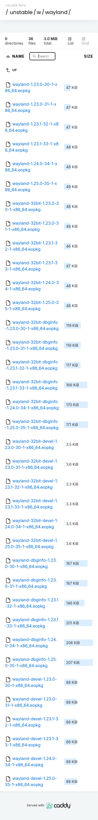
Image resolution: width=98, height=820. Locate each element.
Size (88, 56)
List (71, 41)
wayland (56, 12)
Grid (85, 41)
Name (19, 56)
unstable (21, 12)
